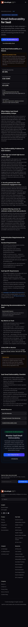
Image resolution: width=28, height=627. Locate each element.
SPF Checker (18, 527)
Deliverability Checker (20, 522)
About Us (3, 584)
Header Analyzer (19, 532)
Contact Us (3, 586)
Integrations (4, 525)
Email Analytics (18, 567)
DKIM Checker (18, 530)
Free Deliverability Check (9, 43)
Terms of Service (5, 592)
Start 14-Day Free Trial (14, 454)
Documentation (4, 530)
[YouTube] (8, 513)
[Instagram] (6, 513)
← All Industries (14, 459)
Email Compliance (19, 575)
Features (3, 522)
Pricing (2, 519)
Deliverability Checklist (20, 559)
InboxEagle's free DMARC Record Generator (13, 292)
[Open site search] (14, 499)
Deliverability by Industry (6, 11)
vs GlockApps (4, 549)
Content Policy (4, 594)
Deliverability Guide (19, 556)
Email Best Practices (20, 562)
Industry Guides (19, 554)
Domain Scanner (19, 519)
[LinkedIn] (4, 513)
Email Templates (19, 564)
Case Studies (18, 551)
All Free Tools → (19, 542)
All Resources (18, 549)
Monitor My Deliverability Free (10, 39)
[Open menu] (25, 2)
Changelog (3, 527)
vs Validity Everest (5, 551)
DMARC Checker (19, 525)
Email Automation (19, 569)
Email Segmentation (20, 572)
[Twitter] (1, 513)
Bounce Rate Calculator (20, 535)
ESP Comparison (19, 577)
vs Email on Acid (5, 554)
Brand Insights (4, 507)
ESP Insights (4, 509)
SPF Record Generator (19, 296)
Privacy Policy (4, 589)
